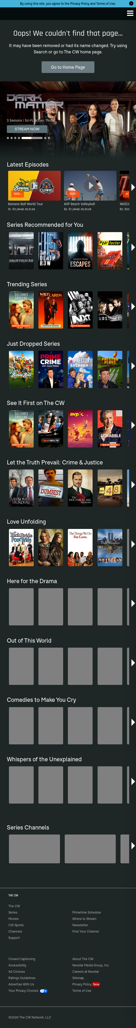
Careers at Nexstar (85, 972)
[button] (133, 189)
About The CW (82, 959)
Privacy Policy (79, 4)
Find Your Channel (85, 931)
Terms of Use (105, 4)
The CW (9, 12)
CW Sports (16, 925)
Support (14, 938)
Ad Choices (16, 972)
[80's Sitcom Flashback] (90, 849)
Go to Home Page (68, 67)
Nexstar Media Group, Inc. (90, 965)
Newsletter (80, 925)
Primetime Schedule (86, 912)
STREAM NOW (27, 129)
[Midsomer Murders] (34, 849)
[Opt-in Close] (131, 3)
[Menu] (130, 13)
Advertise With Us (21, 984)
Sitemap (78, 978)
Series (12, 912)
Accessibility (17, 965)
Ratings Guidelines (22, 978)
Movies (13, 919)
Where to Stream (84, 919)
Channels (15, 931)
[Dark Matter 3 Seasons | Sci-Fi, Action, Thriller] (68, 119)
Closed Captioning (21, 959)
